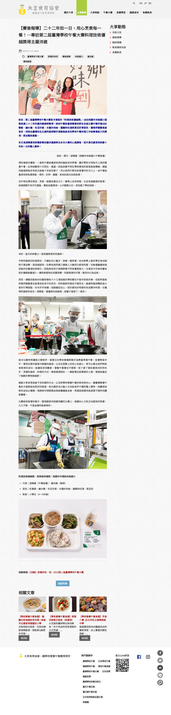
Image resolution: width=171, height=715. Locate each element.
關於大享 (68, 12)
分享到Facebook (160, 653)
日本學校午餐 (104, 661)
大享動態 (81, 12)
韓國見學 (87, 676)
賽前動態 (27, 61)
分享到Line (160, 675)
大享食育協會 (139, 657)
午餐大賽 (107, 12)
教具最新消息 (119, 47)
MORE (24, 638)
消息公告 (116, 32)
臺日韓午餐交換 (90, 691)
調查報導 (116, 37)
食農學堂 (121, 12)
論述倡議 (116, 42)
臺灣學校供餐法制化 (92, 681)
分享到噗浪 (160, 682)
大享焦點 (94, 12)
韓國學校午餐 (89, 666)
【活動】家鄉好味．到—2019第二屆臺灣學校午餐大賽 (56, 572)
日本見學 (106, 671)
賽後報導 (66, 56)
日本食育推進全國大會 (93, 697)
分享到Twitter (160, 660)
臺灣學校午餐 (89, 661)
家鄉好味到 (53, 56)
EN (149, 3)
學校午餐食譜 (104, 666)
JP (145, 3)
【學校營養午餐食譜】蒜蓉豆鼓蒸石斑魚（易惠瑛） (62, 618)
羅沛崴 (90, 56)
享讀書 (86, 702)
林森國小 (79, 56)
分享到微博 (160, 668)
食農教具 (147, 12)
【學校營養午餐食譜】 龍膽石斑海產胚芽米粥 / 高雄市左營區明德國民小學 (32, 620)
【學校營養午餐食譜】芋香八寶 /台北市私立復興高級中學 (93, 620)
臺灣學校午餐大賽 (35, 56)
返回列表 (62, 583)
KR (140, 3)
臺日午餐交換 (89, 686)
